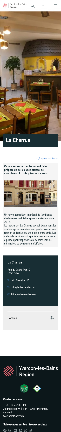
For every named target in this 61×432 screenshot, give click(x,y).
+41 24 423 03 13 (16, 405)
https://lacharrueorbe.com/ (23, 294)
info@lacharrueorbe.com (23, 287)
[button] (33, 6)
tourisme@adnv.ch (13, 416)
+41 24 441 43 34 (20, 280)
